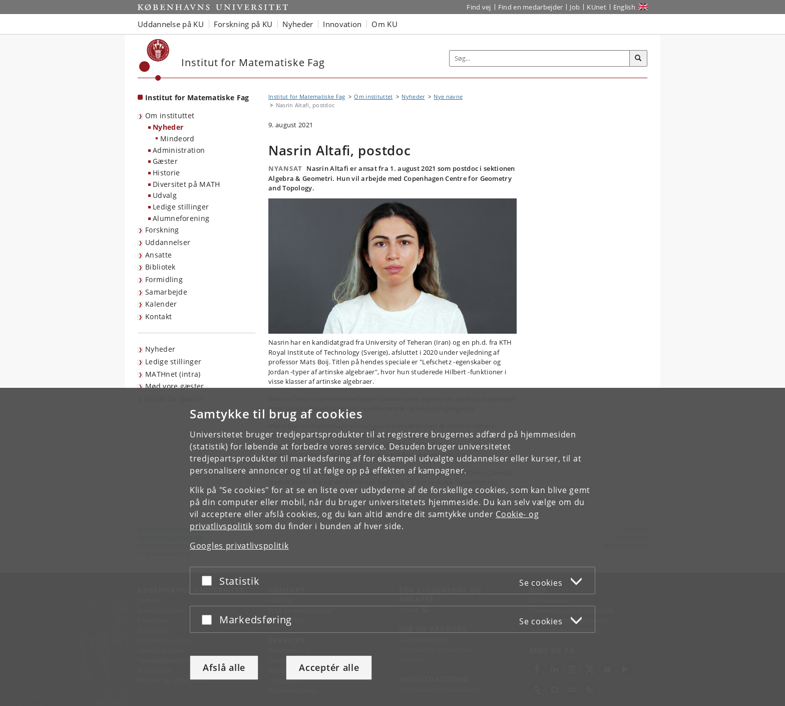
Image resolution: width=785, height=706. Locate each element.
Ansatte (158, 255)
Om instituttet (169, 115)
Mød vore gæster (174, 386)
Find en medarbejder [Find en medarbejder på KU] (530, 7)
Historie (166, 172)
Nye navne (448, 96)
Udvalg (165, 195)
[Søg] (638, 58)
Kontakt (158, 316)
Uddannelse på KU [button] (171, 24)
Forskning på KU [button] (243, 24)
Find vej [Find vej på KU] (479, 7)
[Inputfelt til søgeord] (539, 58)
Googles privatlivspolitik (239, 545)
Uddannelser (167, 242)
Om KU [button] (384, 24)
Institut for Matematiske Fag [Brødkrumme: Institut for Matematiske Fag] (306, 96)
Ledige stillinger (181, 206)
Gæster (165, 161)
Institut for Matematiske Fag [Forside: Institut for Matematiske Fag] (197, 97)
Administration (179, 150)
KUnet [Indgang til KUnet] (596, 7)
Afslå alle (224, 667)
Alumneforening (181, 218)
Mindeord (177, 138)
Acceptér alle (329, 667)
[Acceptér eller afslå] (209, 580)
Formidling (164, 279)
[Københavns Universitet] (154, 60)
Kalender (161, 304)
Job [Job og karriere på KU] (575, 7)
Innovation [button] (342, 24)
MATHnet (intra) (173, 374)
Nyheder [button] (297, 24)
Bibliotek (160, 267)
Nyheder (168, 127)
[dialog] (392, 547)
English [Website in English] (624, 7)
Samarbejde (166, 292)
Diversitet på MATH (186, 184)
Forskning (162, 229)
